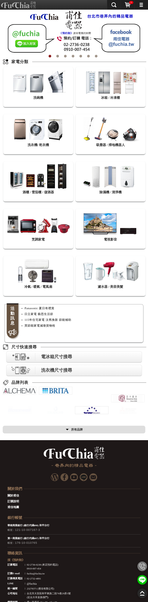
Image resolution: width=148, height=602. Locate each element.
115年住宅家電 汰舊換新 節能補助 (47, 319)
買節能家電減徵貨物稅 (39, 325)
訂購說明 (13, 505)
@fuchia (32, 587)
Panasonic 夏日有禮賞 (39, 308)
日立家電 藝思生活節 (38, 314)
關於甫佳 (13, 499)
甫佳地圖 (13, 510)
